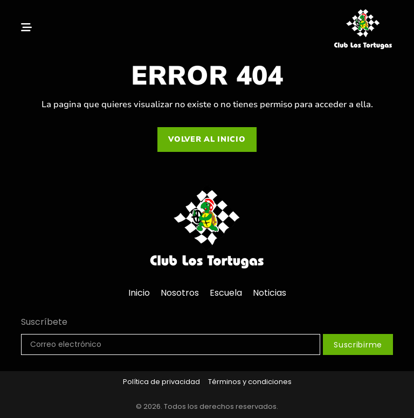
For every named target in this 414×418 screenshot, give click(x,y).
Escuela (226, 293)
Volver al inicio (206, 139)
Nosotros (180, 293)
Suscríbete (44, 322)
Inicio (139, 293)
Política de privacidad (161, 382)
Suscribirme (358, 344)
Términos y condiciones (250, 382)
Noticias (269, 293)
